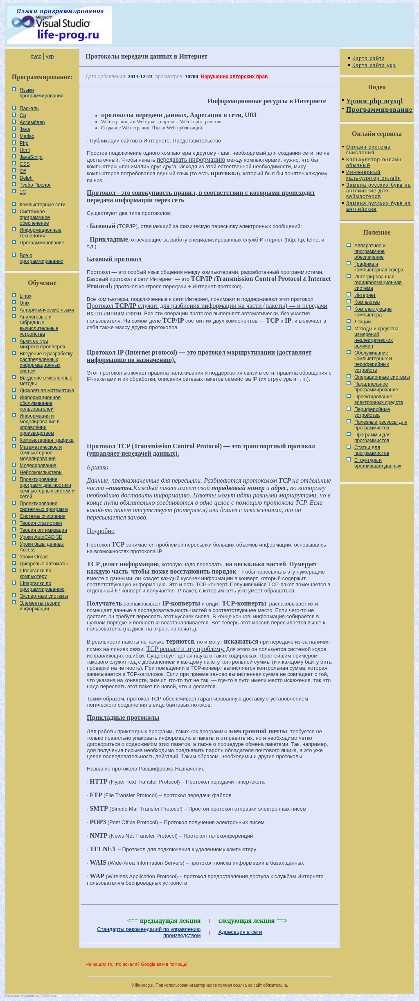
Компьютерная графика (47, 440)
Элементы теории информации (40, 606)
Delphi (27, 178)
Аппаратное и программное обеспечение (369, 251)
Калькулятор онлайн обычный (374, 162)
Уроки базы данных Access (42, 547)
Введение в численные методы (46, 380)
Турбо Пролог (35, 185)
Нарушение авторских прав (234, 76)
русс (35, 56)
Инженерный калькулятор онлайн (373, 175)
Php (24, 143)
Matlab (27, 136)
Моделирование (38, 465)
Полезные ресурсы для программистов (381, 425)
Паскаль (29, 108)
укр (50, 56)
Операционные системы (382, 377)
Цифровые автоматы (44, 564)
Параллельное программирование (376, 387)
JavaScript (31, 157)
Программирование (42, 243)
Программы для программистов (372, 437)
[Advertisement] (209, 415)
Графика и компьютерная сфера (378, 267)
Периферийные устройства (372, 412)
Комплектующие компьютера (373, 312)
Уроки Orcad (33, 557)
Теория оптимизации (43, 530)
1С (23, 192)
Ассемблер (32, 122)
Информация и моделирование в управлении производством (40, 424)
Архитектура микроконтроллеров (42, 344)
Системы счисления (42, 516)
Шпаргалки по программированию (42, 586)
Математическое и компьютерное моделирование (41, 452)
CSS (25, 164)
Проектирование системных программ (44, 506)
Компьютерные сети (42, 205)
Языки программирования (41, 93)
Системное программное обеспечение (35, 217)
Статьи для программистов (371, 450)
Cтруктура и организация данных (377, 463)
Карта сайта (368, 58)
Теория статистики (41, 523)
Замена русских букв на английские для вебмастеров (378, 190)
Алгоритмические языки (47, 310)
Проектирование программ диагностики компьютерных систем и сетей (47, 488)
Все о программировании (41, 258)
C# (23, 171)
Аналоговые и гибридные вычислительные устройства (39, 325)
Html (25, 150)
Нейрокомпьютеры (41, 472)
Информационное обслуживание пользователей (40, 403)
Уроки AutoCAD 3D (41, 537)
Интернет (365, 295)
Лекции (362, 322)
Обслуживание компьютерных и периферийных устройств (373, 361)
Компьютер (367, 302)
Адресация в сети (240, 932)
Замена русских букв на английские (378, 206)
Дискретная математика (47, 390)
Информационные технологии (40, 233)
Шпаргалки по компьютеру (35, 573)
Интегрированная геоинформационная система (378, 282)
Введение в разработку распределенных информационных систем (46, 362)
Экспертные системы (44, 596)
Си (23, 115)
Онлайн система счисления (368, 150)
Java (25, 129)
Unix (24, 303)
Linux (26, 296)
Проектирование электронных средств (378, 399)
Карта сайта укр (374, 65)
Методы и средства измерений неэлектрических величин (376, 337)
